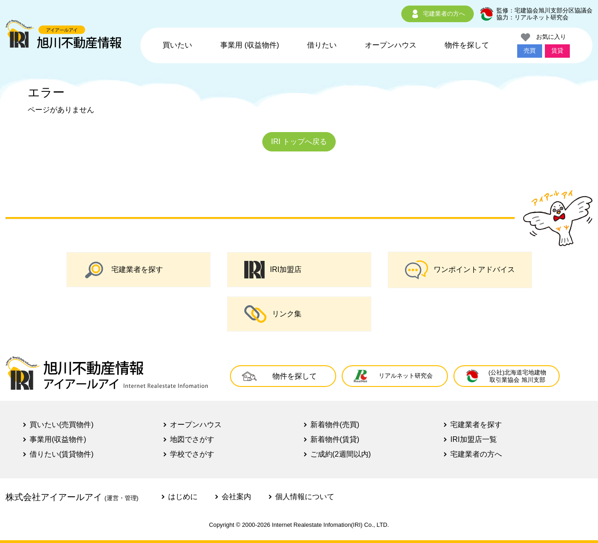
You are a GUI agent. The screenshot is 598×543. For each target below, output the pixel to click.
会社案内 (236, 497)
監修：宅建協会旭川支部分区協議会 (544, 10)
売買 (530, 50)
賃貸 (557, 50)
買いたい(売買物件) (62, 424)
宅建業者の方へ (437, 14)
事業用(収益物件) (58, 439)
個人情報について (304, 497)
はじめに (183, 497)
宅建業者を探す (123, 269)
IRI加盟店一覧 (473, 439)
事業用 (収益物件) (249, 45)
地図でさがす (192, 439)
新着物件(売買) (335, 424)
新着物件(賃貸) (335, 439)
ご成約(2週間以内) (340, 454)
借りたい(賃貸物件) (62, 454)
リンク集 (273, 314)
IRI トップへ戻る (299, 141)
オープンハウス (391, 45)
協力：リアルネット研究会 (532, 17)
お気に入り (543, 37)
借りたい (322, 45)
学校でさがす (192, 454)
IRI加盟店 (273, 269)
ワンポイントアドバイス (460, 269)
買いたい (177, 45)
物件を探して (467, 45)
